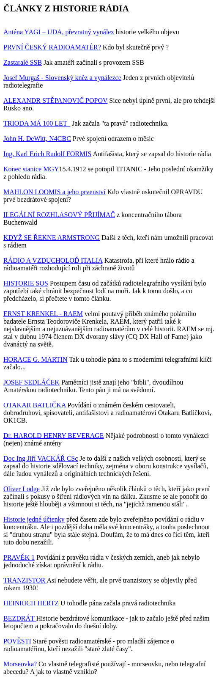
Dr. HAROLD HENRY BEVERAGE (53, 435)
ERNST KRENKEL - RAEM (43, 313)
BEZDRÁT (19, 618)
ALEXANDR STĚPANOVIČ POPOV (55, 100)
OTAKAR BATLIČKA (34, 405)
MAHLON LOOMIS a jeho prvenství (54, 191)
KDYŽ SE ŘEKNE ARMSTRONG (51, 237)
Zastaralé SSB (22, 62)
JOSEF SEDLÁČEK (31, 382)
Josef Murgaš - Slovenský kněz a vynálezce (62, 77)
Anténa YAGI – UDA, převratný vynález (59, 32)
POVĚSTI (17, 641)
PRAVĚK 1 (19, 557)
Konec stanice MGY (31, 169)
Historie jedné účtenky (34, 519)
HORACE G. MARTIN (35, 359)
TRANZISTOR (25, 580)
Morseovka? (20, 664)
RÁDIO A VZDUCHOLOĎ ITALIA (52, 260)
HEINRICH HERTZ (31, 603)
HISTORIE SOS (25, 283)
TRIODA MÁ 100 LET (36, 123)
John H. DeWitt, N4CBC (37, 138)
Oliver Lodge (21, 488)
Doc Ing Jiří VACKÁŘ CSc (40, 458)
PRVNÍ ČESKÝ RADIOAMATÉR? (52, 47)
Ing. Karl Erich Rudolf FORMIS (47, 153)
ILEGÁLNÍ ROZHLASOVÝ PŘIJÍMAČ (59, 214)
